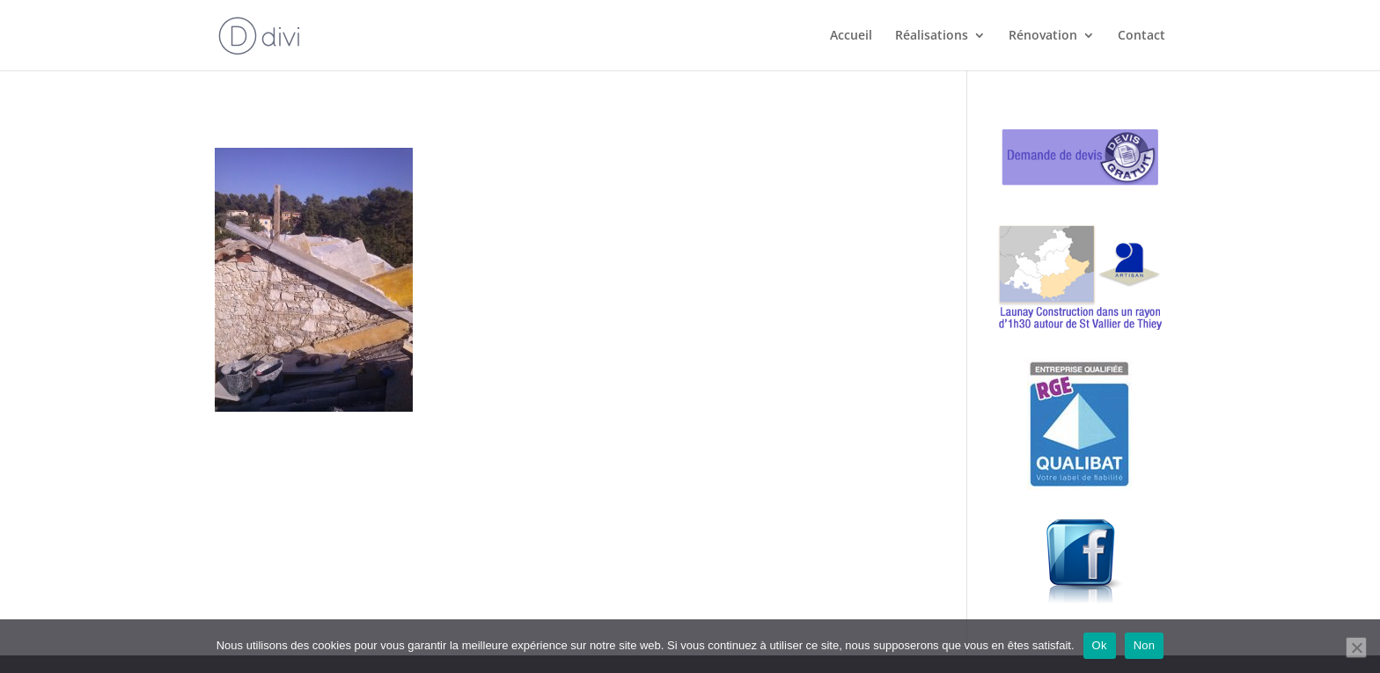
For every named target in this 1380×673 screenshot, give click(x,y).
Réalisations (931, 36)
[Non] (1356, 647)
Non (1145, 645)
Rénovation (1043, 36)
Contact (1141, 36)
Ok (1099, 645)
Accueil (851, 36)
